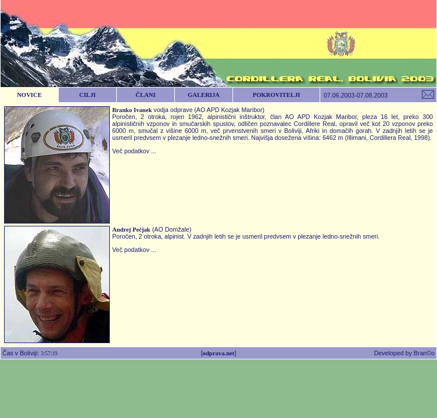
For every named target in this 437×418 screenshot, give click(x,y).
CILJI (87, 95)
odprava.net (219, 353)
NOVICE (29, 95)
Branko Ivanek (132, 110)
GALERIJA (204, 95)
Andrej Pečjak (131, 229)
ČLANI (145, 95)
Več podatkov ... (134, 150)
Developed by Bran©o (405, 352)
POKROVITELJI (276, 95)
